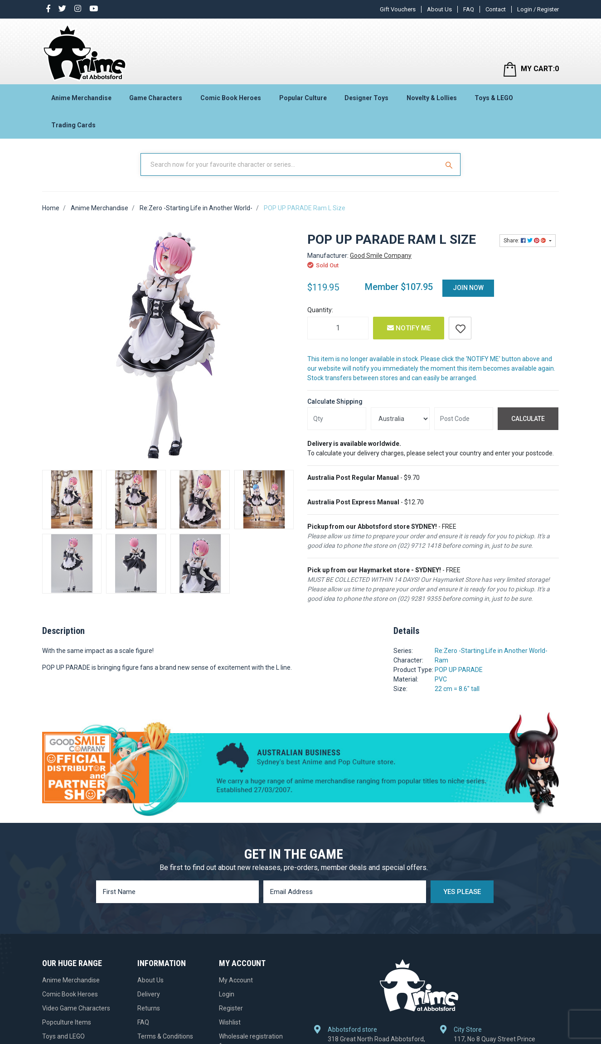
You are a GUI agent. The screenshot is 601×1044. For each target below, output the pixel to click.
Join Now (468, 287)
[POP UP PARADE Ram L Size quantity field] (337, 328)
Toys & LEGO (494, 98)
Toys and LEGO (63, 1036)
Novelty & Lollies (432, 98)
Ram (441, 660)
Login (226, 994)
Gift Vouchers (398, 9)
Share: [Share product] (526, 240)
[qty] (336, 418)
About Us (439, 9)
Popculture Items (66, 1022)
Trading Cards (73, 125)
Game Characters (155, 98)
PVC (441, 679)
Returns (148, 1008)
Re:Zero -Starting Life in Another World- (491, 650)
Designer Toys (366, 98)
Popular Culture (303, 98)
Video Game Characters (76, 1008)
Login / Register (538, 9)
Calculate (528, 418)
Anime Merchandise (81, 98)
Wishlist (230, 1022)
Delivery (148, 994)
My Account (236, 980)
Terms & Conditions (165, 1036)
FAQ (468, 9)
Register (231, 1008)
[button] (460, 328)
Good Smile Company (381, 255)
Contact (495, 9)
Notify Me (409, 328)
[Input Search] (290, 164)
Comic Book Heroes (230, 98)
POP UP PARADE (459, 669)
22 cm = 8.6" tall (457, 688)
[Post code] (463, 418)
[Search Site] (450, 164)
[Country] (400, 418)
